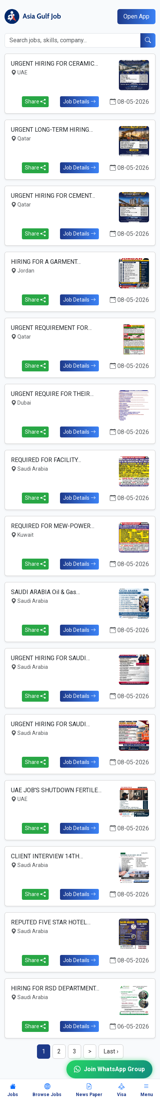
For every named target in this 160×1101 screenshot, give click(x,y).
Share (35, 102)
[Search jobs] (73, 40)
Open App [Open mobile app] (136, 16)
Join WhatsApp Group (109, 1069)
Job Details (79, 102)
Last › (110, 1051)
